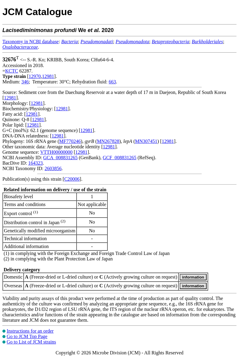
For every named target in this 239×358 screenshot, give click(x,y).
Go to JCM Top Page (27, 336)
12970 (35, 76)
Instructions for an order (30, 331)
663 (112, 81)
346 (25, 81)
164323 (35, 163)
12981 (48, 76)
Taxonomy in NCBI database (30, 41)
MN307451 (146, 141)
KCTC (11, 70)
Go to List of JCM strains (31, 341)
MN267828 (108, 141)
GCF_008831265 (119, 157)
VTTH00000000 (56, 152)
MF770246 (70, 141)
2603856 (52, 168)
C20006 (72, 179)
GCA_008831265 (60, 157)
